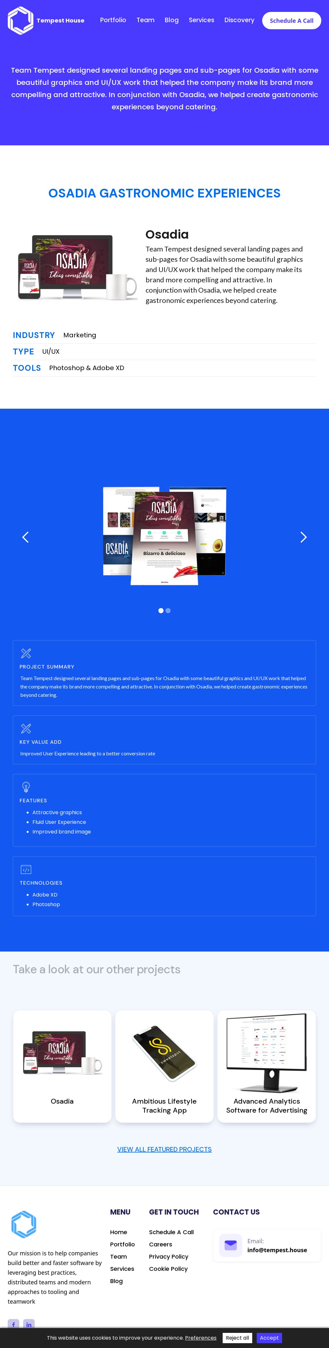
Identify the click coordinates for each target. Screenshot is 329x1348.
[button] (26, 537)
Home (118, 1232)
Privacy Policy (168, 1256)
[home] (46, 20)
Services (201, 20)
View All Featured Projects (164, 1149)
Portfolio (113, 20)
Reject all (237, 1338)
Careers (160, 1244)
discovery (239, 20)
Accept (269, 1338)
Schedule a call (292, 20)
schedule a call (171, 1232)
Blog (172, 20)
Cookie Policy (168, 1269)
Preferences (201, 1338)
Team (146, 20)
